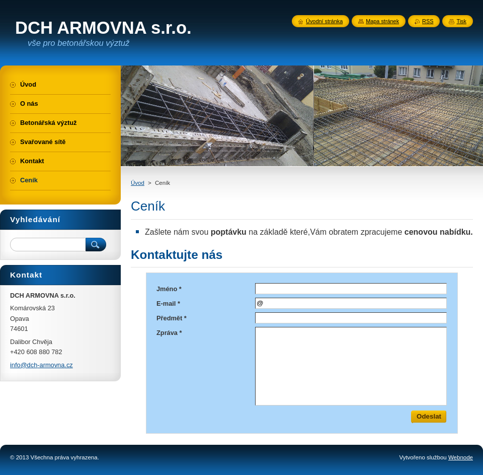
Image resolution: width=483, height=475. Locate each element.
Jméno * (169, 289)
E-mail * (168, 303)
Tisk (461, 21)
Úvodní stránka (324, 21)
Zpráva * (169, 332)
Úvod (137, 183)
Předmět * (171, 318)
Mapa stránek (382, 21)
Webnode (460, 457)
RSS (427, 21)
